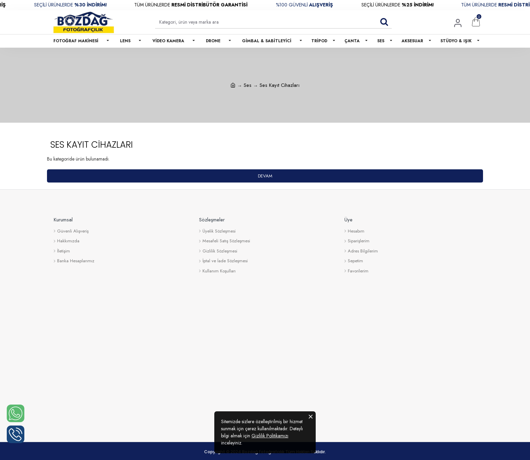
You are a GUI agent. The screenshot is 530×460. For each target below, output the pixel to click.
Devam (265, 176)
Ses (247, 85)
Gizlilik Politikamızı (269, 435)
